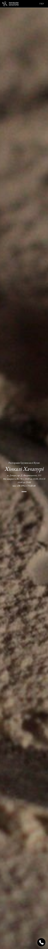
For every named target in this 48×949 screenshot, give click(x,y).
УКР (41, 3)
